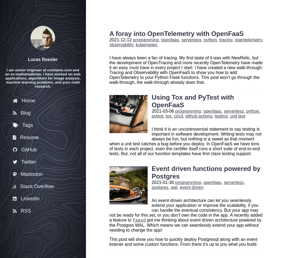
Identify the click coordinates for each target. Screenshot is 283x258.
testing (221, 116)
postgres (160, 187)
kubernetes (146, 44)
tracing (226, 40)
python (210, 40)
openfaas (170, 40)
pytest (157, 116)
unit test (237, 116)
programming (146, 40)
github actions (198, 116)
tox (168, 116)
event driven (192, 187)
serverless (191, 40)
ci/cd (178, 116)
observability (121, 44)
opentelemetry (248, 40)
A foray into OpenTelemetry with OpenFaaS (176, 33)
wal (174, 187)
